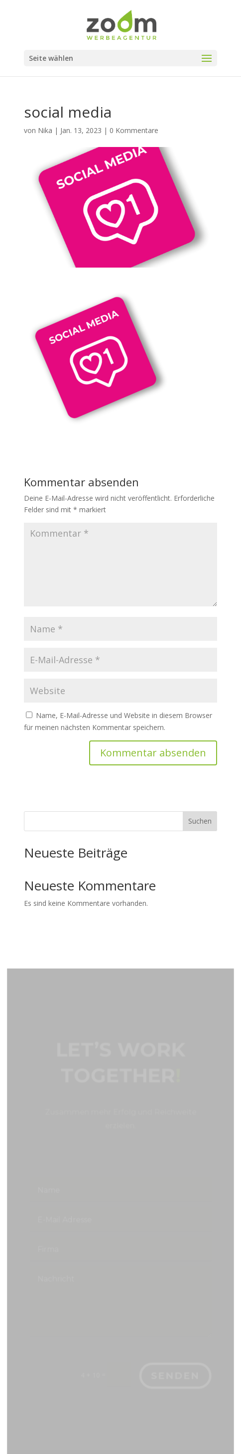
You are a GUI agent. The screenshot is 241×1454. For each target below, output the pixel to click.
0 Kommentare (134, 130)
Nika (45, 130)
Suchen (200, 821)
